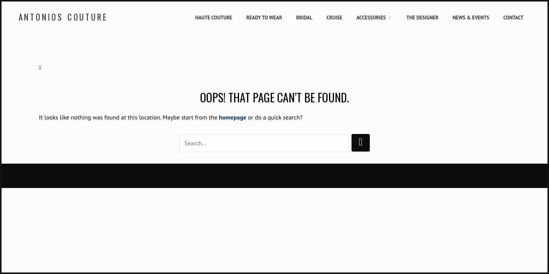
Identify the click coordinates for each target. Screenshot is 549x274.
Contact (513, 17)
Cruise (334, 17)
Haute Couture (213, 17)
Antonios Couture (63, 17)
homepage (232, 117)
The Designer (422, 17)
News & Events (471, 17)
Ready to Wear (264, 17)
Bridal (304, 17)
